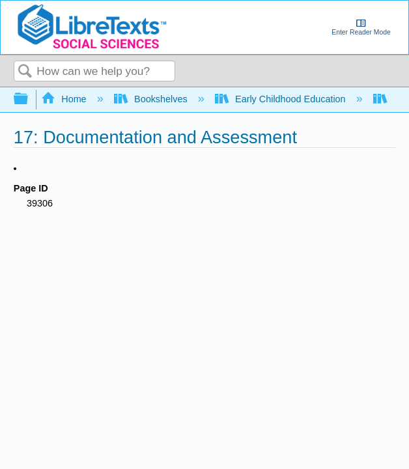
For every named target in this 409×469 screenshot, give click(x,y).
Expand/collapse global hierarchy (29, 99)
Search (25, 72)
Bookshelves (152, 99)
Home (65, 99)
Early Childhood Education (281, 99)
